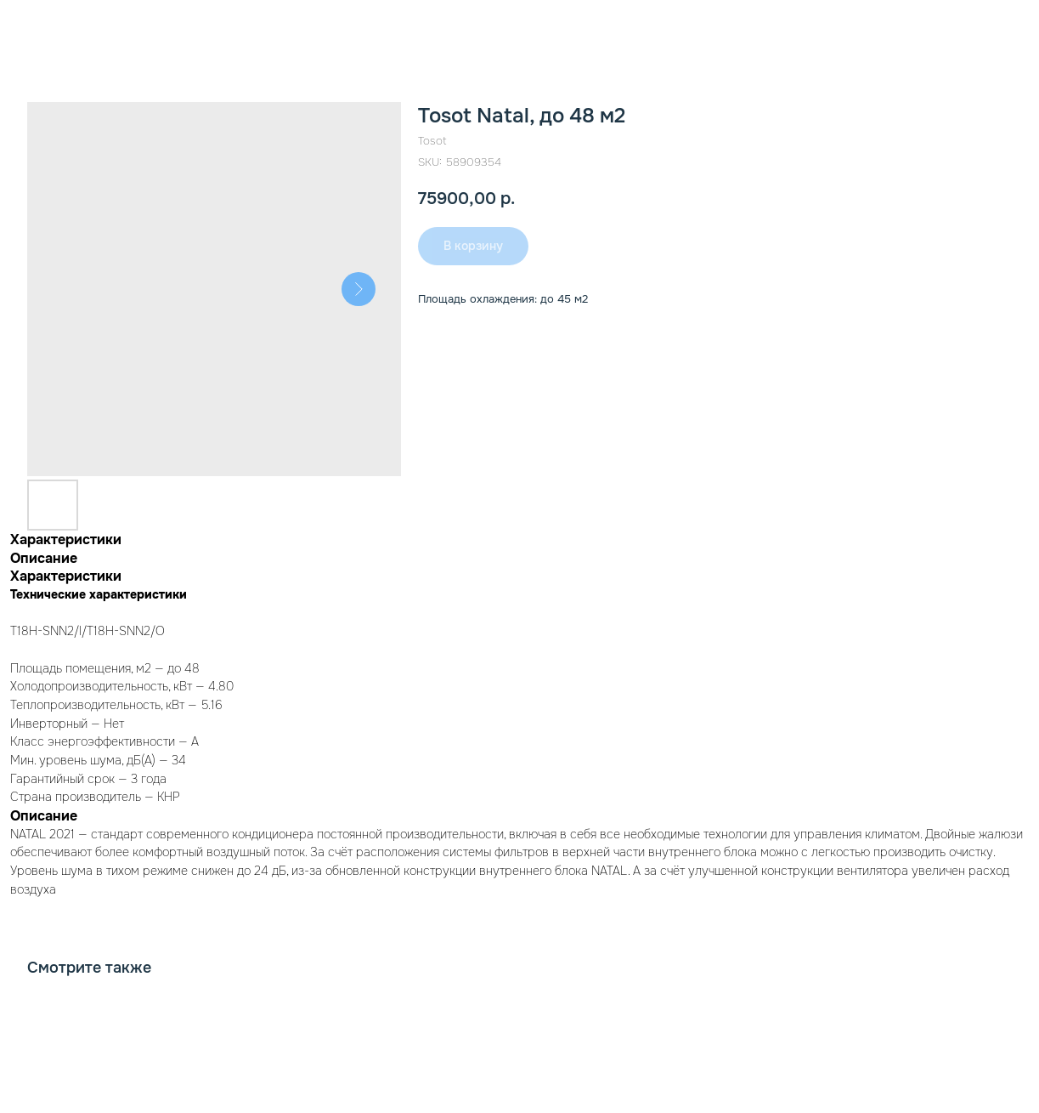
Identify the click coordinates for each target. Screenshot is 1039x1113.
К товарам (62, 25)
